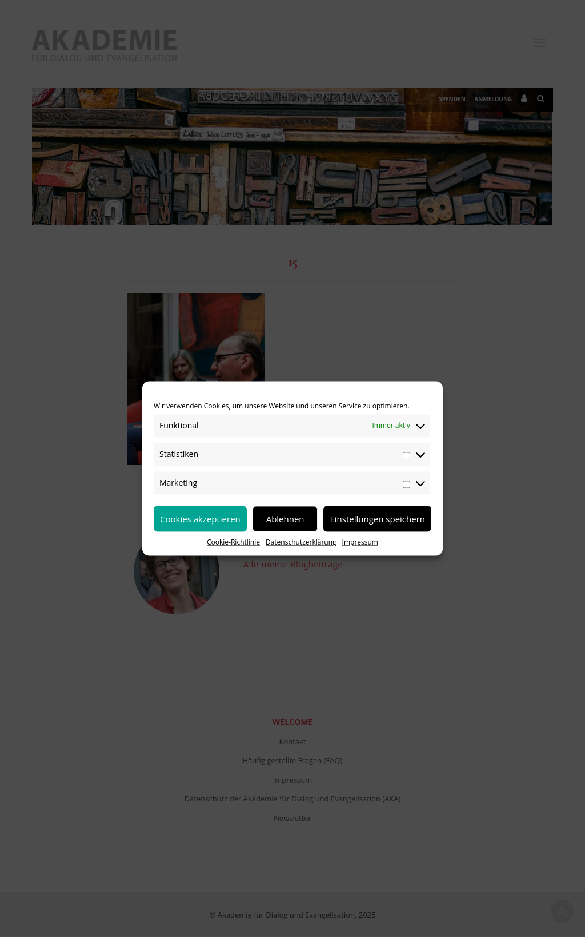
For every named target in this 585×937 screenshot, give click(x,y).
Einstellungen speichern (377, 519)
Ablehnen (285, 519)
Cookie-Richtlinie (233, 542)
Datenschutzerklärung (301, 542)
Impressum (360, 542)
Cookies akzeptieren (200, 519)
